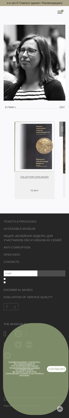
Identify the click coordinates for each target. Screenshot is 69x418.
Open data (12, 254)
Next (62, 129)
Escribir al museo (18, 289)
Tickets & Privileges (20, 221)
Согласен (56, 369)
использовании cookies (26, 368)
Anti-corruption (17, 247)
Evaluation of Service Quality (28, 297)
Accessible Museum (19, 228)
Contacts (11, 261)
